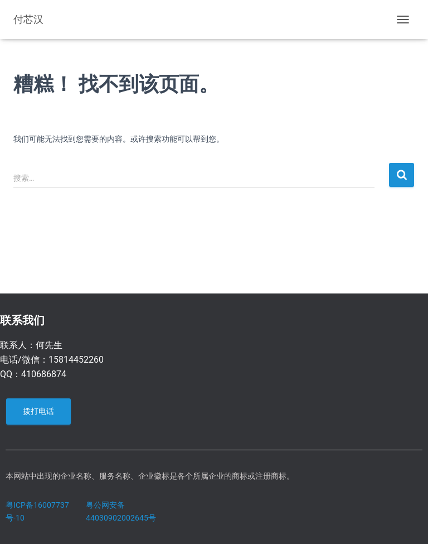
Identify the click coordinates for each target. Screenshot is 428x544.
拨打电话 (38, 411)
